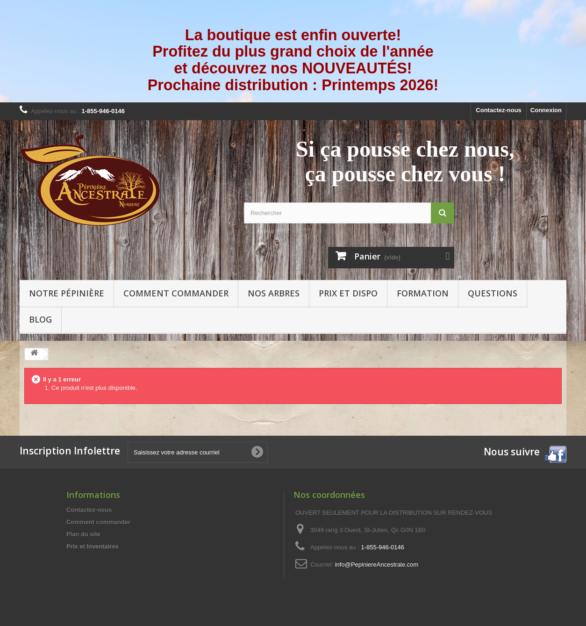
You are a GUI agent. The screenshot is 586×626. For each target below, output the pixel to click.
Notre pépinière (66, 293)
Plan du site (83, 534)
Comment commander (176, 293)
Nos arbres (274, 293)
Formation (423, 293)
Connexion (546, 110)
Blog (40, 319)
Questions (492, 293)
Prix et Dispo (348, 293)
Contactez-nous (499, 110)
